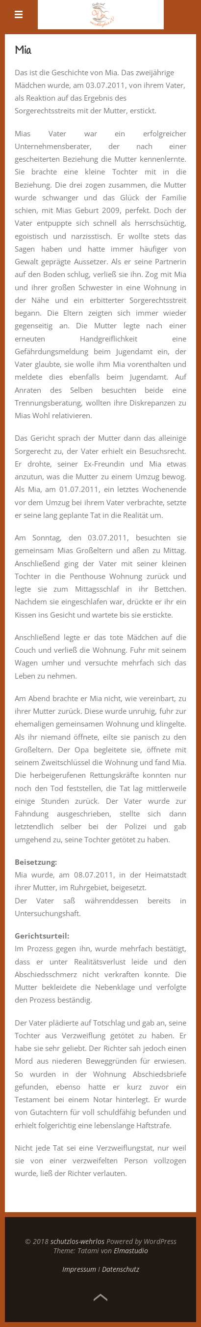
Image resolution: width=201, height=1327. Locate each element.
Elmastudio (131, 1250)
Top (100, 1297)
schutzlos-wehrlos (77, 1241)
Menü (19, 14)
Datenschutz (120, 1269)
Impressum (79, 1269)
